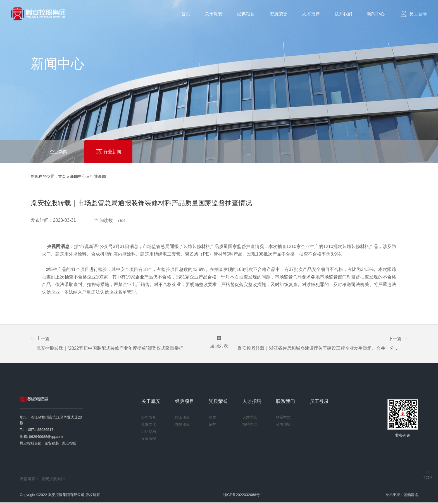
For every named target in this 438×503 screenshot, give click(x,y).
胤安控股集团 (31, 444)
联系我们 (343, 13)
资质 (212, 418)
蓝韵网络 (411, 495)
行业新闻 (98, 176)
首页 (185, 13)
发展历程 (148, 439)
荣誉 (212, 425)
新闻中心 (376, 13)
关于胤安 (214, 13)
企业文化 (148, 425)
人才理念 (249, 418)
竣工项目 (182, 418)
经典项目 (246, 13)
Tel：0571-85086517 (37, 430)
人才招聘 (311, 13)
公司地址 (283, 425)
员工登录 (319, 402)
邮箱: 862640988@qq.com (41, 437)
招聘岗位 (249, 425)
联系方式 (283, 418)
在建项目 (182, 425)
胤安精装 (51, 444)
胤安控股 (69, 444)
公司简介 (148, 418)
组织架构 (148, 432)
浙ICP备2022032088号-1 (243, 495)
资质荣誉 (278, 13)
